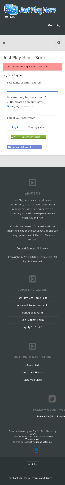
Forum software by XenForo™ (24, 431)
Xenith (32, 464)
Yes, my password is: (20, 106)
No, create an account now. (25, 102)
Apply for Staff (32, 327)
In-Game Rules (32, 365)
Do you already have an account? (26, 97)
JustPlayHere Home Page (32, 297)
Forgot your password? (21, 118)
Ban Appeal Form (32, 312)
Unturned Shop (32, 379)
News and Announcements (32, 305)
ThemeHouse (32, 439)
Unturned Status (32, 372)
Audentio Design (43, 442)
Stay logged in (35, 127)
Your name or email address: (24, 82)
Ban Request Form (32, 319)
